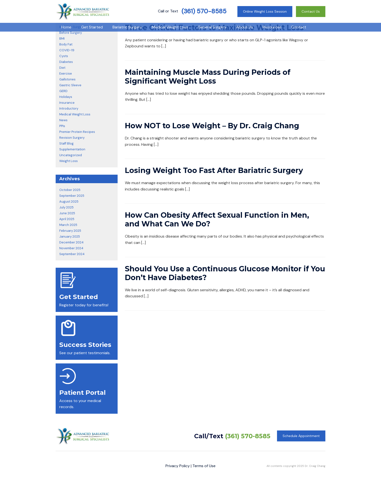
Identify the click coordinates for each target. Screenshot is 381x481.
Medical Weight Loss (74, 114)
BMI (62, 38)
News (63, 120)
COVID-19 (66, 50)
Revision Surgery (72, 138)
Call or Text (192, 11)
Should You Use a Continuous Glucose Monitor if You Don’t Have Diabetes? (225, 273)
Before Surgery (70, 33)
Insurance (67, 103)
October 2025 (69, 190)
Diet (62, 68)
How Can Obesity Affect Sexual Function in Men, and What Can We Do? (217, 219)
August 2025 (68, 201)
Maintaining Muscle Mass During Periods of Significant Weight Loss (207, 77)
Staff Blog (66, 143)
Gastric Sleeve (70, 85)
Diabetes (66, 62)
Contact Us (311, 11)
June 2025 (67, 213)
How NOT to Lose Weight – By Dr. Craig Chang (212, 125)
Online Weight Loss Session (265, 11)
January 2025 (69, 236)
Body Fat (65, 44)
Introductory (68, 108)
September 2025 (71, 196)
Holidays (65, 97)
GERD (63, 91)
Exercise (65, 73)
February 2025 (70, 231)
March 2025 (68, 225)
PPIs (62, 126)
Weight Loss (68, 161)
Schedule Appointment (301, 436)
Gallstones (67, 79)
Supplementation (72, 149)
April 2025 (66, 219)
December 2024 (71, 242)
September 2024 (72, 254)
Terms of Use (204, 465)
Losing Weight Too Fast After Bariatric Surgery (214, 170)
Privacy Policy (177, 465)
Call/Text (232, 436)
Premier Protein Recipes (77, 132)
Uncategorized (70, 155)
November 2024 (71, 248)
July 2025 (66, 207)
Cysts (63, 56)
